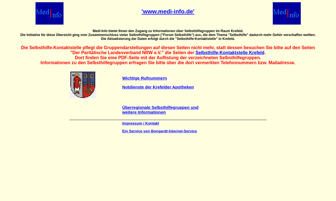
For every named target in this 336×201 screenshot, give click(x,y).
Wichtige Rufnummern (144, 78)
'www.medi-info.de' (168, 11)
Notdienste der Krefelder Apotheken (158, 87)
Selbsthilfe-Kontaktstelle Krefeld (230, 52)
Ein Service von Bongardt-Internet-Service (159, 131)
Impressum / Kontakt (140, 123)
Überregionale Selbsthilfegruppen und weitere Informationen (160, 109)
